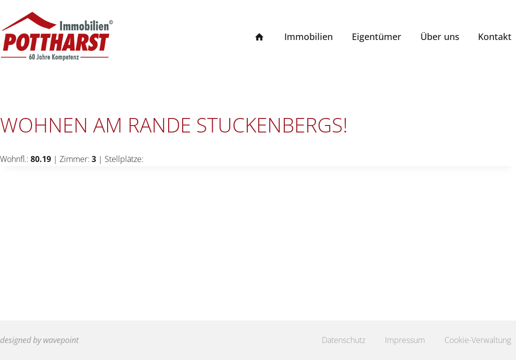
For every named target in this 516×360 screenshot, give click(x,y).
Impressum (405, 340)
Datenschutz (343, 340)
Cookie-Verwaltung (477, 340)
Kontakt (494, 36)
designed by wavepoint (39, 340)
